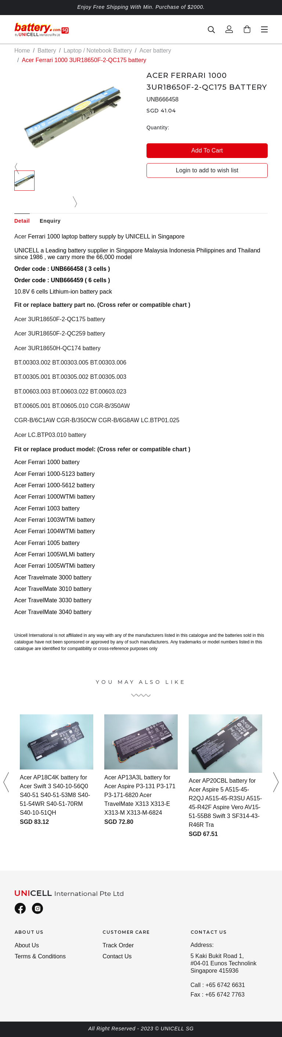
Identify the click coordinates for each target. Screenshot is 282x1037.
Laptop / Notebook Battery (98, 50)
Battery (46, 50)
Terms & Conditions (40, 956)
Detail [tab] (22, 221)
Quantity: (158, 127)
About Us (27, 945)
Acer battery (155, 50)
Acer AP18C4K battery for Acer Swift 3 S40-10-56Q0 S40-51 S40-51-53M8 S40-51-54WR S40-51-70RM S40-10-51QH (55, 795)
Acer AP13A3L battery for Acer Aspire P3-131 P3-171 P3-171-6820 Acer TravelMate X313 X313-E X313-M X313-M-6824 (140, 795)
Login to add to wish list (207, 170)
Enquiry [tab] (50, 221)
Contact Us (116, 956)
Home (22, 50)
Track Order (118, 945)
